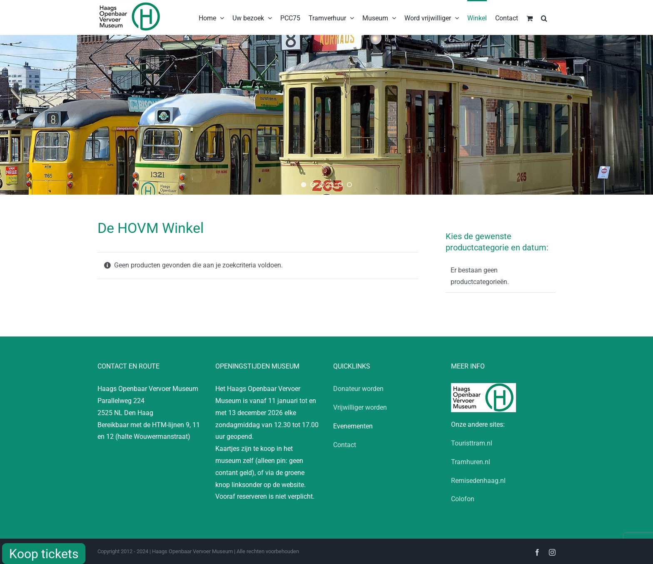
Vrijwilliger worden (360, 407)
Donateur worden (358, 389)
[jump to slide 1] (303, 184)
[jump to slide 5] (340, 184)
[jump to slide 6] (349, 184)
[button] (544, 17)
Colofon (462, 499)
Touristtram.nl (471, 443)
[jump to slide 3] (321, 184)
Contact (344, 445)
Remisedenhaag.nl (478, 481)
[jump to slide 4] (331, 184)
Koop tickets (43, 554)
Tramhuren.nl (470, 462)
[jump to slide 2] (312, 184)
